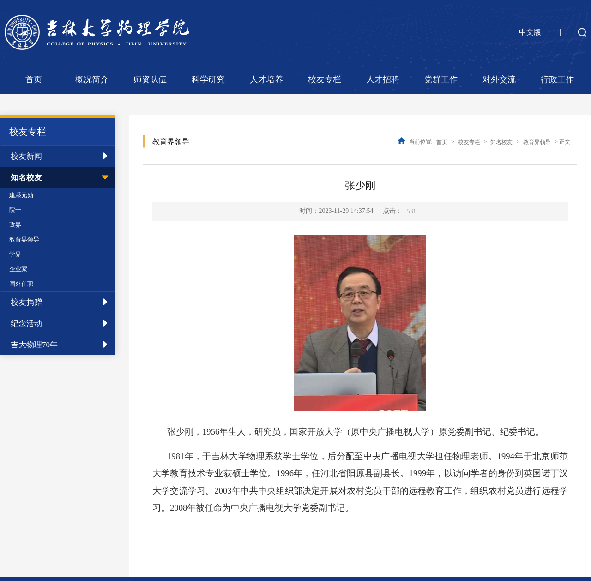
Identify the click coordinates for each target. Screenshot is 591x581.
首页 (33, 79)
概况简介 (92, 79)
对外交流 (499, 79)
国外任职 (21, 283)
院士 (15, 209)
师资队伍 (150, 79)
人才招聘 (382, 79)
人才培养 (266, 79)
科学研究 (208, 79)
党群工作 (441, 79)
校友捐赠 (26, 302)
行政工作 (557, 79)
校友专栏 (324, 79)
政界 (15, 224)
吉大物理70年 (34, 344)
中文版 (530, 32)
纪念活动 (26, 323)
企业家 (18, 269)
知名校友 (26, 177)
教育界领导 (24, 239)
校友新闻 (26, 156)
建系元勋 (21, 195)
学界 (15, 254)
